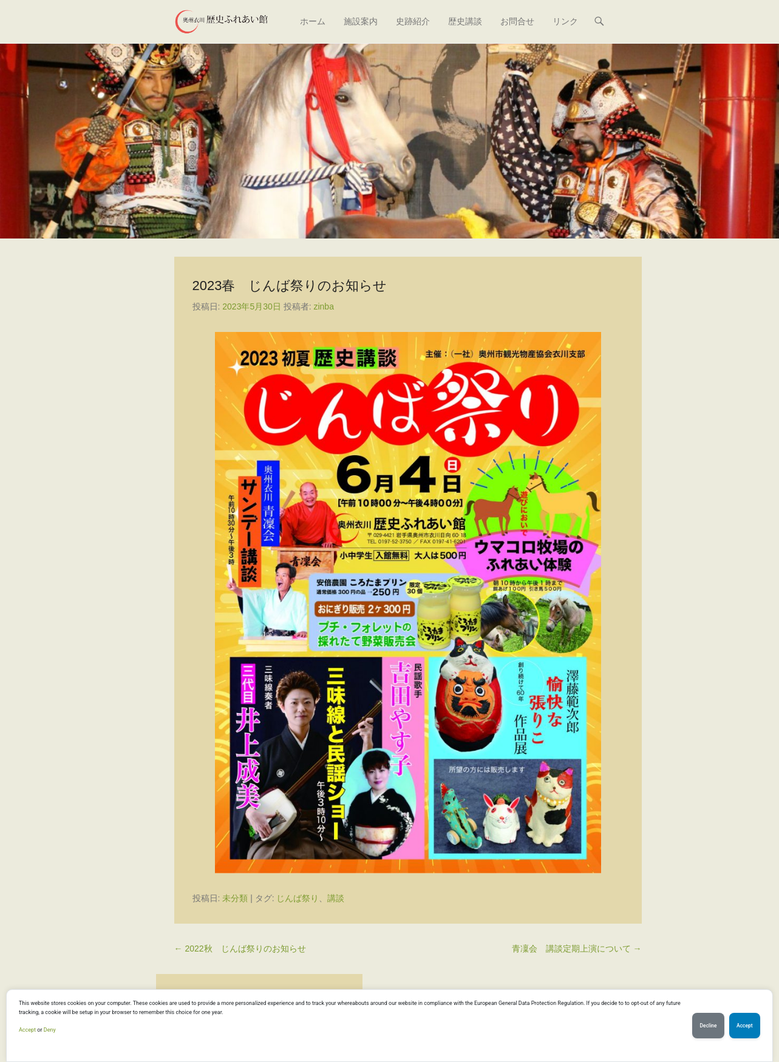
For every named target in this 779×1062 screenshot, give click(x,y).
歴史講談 (465, 21)
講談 (335, 898)
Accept (27, 1030)
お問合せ (517, 21)
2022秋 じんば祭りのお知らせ (240, 948)
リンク (565, 21)
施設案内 (361, 21)
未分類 (235, 898)
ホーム (312, 21)
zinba (323, 306)
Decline (703, 1026)
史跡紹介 (413, 21)
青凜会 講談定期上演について (577, 948)
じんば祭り (297, 898)
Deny (50, 1030)
